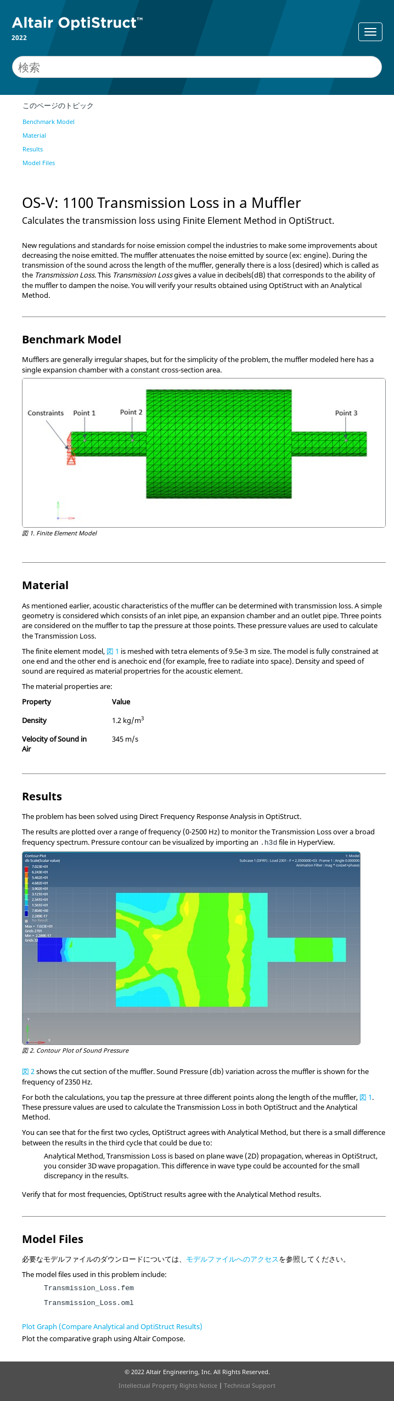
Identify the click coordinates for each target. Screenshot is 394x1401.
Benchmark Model (48, 121)
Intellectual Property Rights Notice (168, 1385)
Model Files (38, 163)
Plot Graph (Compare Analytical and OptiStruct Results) (112, 1326)
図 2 (28, 1071)
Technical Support (249, 1385)
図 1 (112, 651)
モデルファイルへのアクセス (232, 1259)
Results (32, 149)
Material (34, 135)
